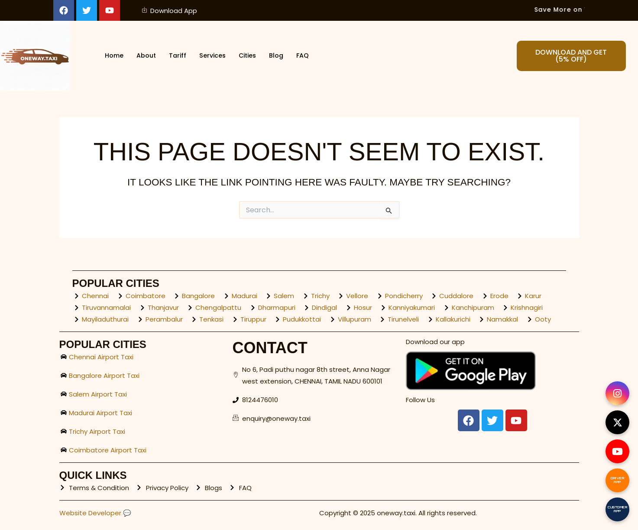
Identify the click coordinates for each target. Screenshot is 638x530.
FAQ (305, 56)
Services (212, 56)
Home (111, 56)
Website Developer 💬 (95, 512)
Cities (249, 56)
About (144, 56)
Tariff (176, 56)
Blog (279, 56)
